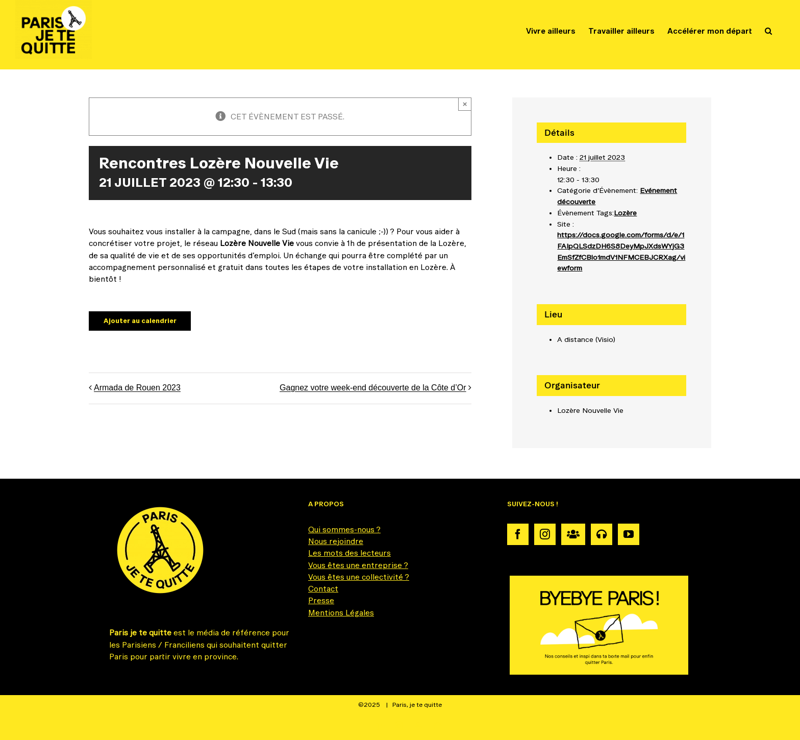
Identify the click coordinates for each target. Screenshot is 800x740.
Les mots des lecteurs (349, 553)
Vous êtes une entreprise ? (358, 565)
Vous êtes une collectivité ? (358, 577)
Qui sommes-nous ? (344, 529)
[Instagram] (545, 534)
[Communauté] (573, 534)
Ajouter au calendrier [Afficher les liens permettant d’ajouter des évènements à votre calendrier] (140, 321)
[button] (768, 30)
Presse (321, 600)
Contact (323, 588)
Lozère (625, 213)
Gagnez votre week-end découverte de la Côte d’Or (373, 388)
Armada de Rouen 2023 (137, 388)
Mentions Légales (341, 612)
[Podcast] (601, 534)
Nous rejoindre (335, 541)
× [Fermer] (465, 104)
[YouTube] (628, 534)
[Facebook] (518, 534)
